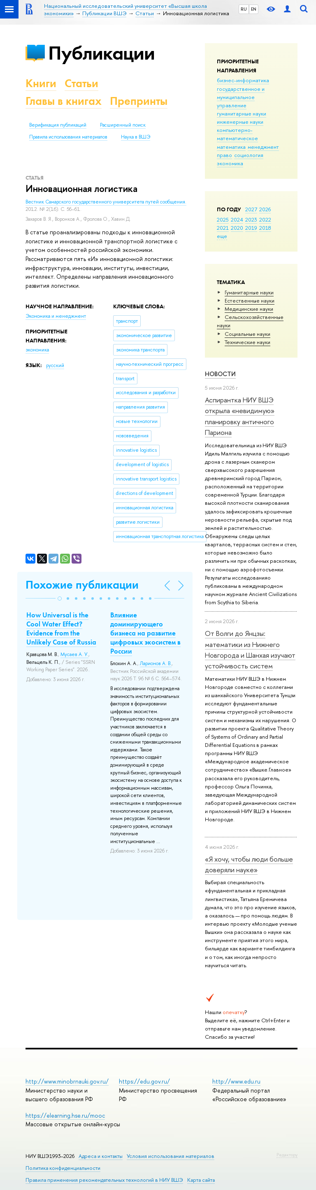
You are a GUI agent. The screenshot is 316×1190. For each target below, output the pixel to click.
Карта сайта (201, 1179)
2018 (265, 227)
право (224, 155)
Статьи (81, 83)
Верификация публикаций (57, 125)
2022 (265, 219)
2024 (237, 219)
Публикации (101, 52)
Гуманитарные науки (249, 292)
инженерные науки (240, 121)
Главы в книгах (64, 101)
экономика (230, 163)
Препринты (138, 101)
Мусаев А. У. (74, 654)
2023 (251, 219)
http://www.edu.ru (236, 1081)
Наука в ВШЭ (135, 137)
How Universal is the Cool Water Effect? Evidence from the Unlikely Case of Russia (61, 628)
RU (244, 9)
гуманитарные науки (241, 113)
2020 (237, 227)
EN (253, 9)
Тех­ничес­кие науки (247, 342)
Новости (220, 374)
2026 (265, 209)
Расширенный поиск (123, 125)
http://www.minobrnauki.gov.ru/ (67, 1081)
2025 (223, 219)
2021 (223, 227)
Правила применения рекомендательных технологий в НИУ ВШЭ (104, 1179)
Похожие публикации (82, 585)
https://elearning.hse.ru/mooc (65, 1115)
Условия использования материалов (170, 1156)
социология (248, 155)
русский (55, 365)
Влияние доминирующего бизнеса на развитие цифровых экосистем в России (145, 633)
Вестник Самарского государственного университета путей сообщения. (106, 202)
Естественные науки (249, 300)
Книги (41, 83)
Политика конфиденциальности (63, 1168)
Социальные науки (247, 333)
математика (231, 146)
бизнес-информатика (243, 80)
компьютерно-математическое (237, 134)
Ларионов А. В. (156, 663)
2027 (251, 209)
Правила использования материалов (68, 137)
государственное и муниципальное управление (241, 97)
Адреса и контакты (101, 1156)
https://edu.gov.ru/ (144, 1081)
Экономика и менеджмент (56, 316)
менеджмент (263, 146)
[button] (60, 598)
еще (222, 236)
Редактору (286, 1155)
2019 (251, 227)
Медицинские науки (249, 308)
